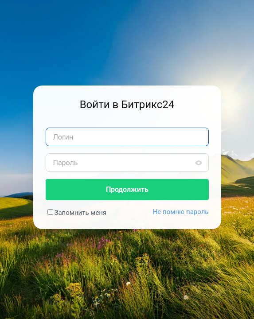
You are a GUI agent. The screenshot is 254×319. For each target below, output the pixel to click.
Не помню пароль (181, 212)
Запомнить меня (81, 213)
